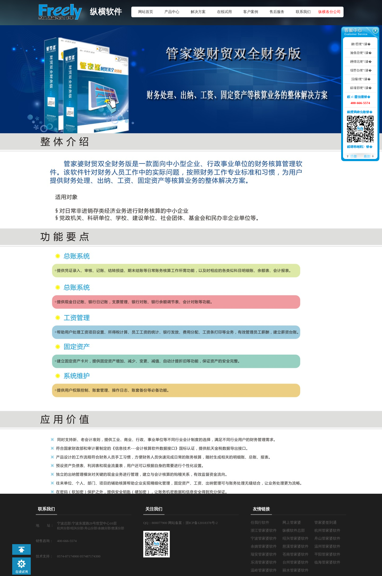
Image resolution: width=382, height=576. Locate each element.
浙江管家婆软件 (264, 530)
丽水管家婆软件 (296, 570)
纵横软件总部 (294, 530)
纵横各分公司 (329, 12)
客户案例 (250, 12)
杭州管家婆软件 (327, 530)
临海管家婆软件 (327, 562)
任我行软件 (260, 523)
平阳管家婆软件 (327, 554)
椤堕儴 (351, 156)
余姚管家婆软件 (264, 546)
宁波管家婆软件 (264, 538)
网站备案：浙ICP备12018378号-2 (193, 523)
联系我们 (303, 12)
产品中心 (171, 12)
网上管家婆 (292, 523)
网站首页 (145, 12)
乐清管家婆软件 (264, 562)
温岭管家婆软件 (264, 570)
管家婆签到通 (325, 523)
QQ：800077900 (155, 523)
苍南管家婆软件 (296, 554)
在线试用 (224, 12)
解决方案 (198, 12)
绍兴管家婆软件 (296, 538)
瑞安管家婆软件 (264, 554)
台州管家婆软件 (296, 562)
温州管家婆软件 (327, 546)
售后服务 (277, 12)
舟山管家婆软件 (327, 538)
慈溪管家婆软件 (296, 546)
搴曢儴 (368, 156)
